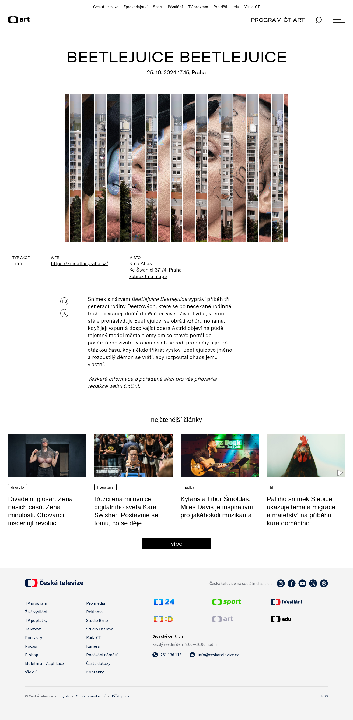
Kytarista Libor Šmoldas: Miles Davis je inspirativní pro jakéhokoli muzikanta (217, 507)
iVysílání (175, 6)
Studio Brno (97, 620)
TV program (198, 6)
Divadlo (17, 487)
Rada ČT (93, 637)
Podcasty (33, 637)
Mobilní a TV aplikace (44, 663)
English (63, 696)
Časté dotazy (98, 663)
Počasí (31, 646)
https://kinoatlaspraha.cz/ (79, 263)
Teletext (33, 629)
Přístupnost (121, 696)
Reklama (94, 611)
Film (273, 487)
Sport (158, 6)
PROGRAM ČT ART (278, 19)
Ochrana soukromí (90, 696)
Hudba (189, 487)
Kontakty (95, 672)
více (177, 543)
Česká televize (105, 6)
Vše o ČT (252, 6)
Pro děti (220, 6)
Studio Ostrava (99, 629)
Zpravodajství (136, 6)
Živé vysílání (36, 611)
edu (236, 6)
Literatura (105, 487)
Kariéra (93, 646)
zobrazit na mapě (148, 276)
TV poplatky (36, 620)
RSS (324, 696)
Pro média (95, 603)
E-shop (31, 654)
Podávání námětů (102, 654)
